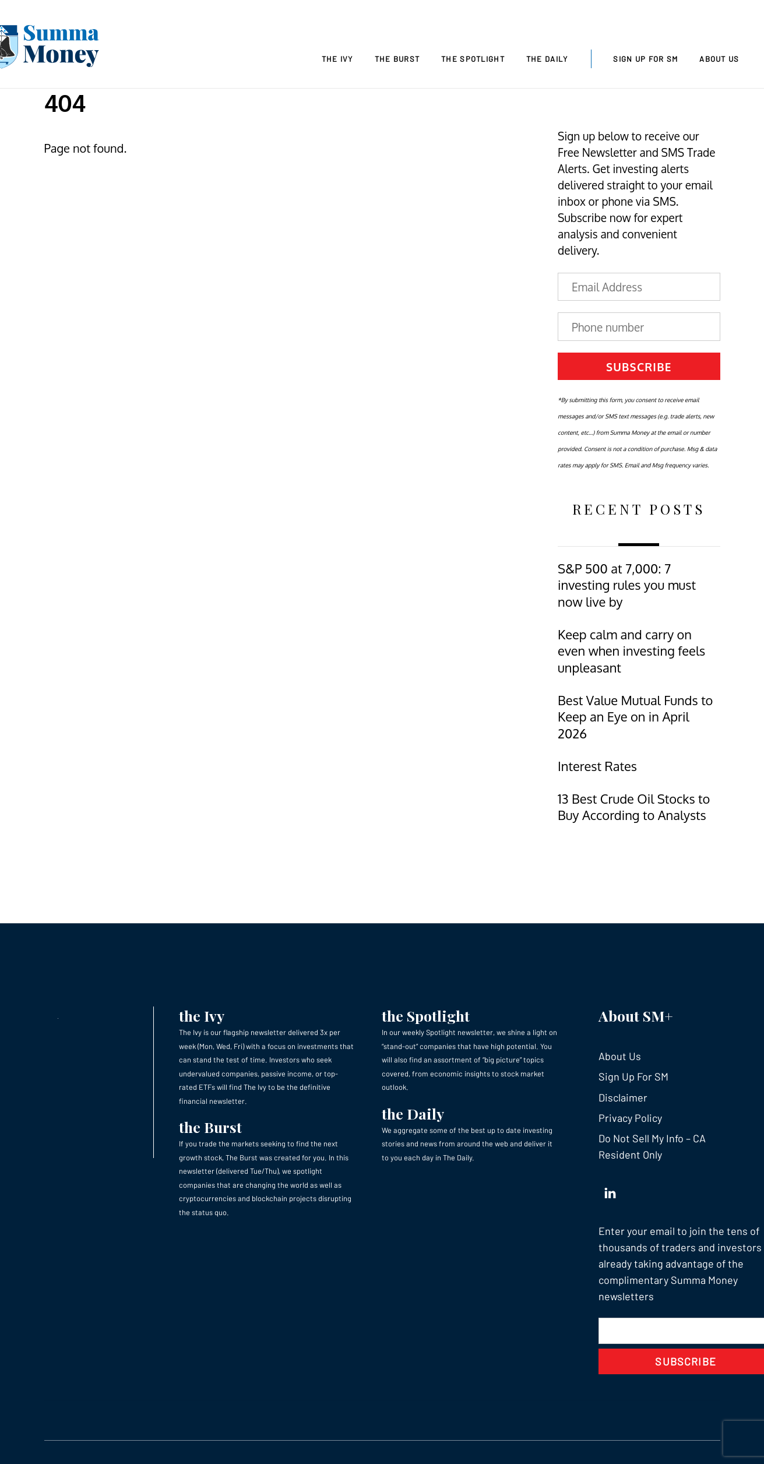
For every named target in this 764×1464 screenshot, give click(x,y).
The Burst (397, 59)
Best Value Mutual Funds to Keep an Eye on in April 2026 (635, 716)
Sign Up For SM (645, 59)
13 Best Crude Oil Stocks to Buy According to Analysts (634, 807)
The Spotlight (473, 59)
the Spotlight (426, 1015)
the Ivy (201, 1015)
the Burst (210, 1126)
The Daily (547, 59)
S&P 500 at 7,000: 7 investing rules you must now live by (627, 585)
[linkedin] (610, 1190)
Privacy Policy (630, 1117)
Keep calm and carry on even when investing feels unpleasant (631, 651)
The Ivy (337, 59)
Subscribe (639, 367)
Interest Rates (597, 766)
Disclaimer (622, 1097)
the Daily (413, 1113)
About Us (719, 59)
